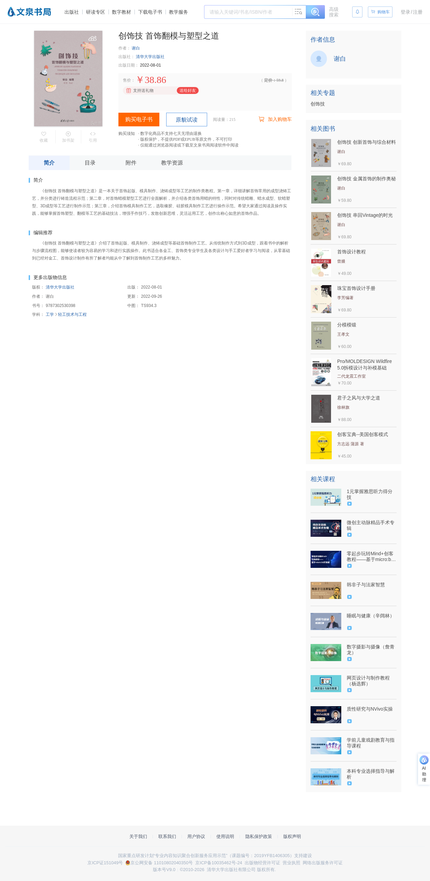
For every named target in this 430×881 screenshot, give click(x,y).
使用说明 (225, 836)
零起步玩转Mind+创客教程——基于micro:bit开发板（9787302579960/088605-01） (371, 556)
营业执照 (291, 862)
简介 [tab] (49, 163)
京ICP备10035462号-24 (218, 862)
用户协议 (196, 836)
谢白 (136, 48)
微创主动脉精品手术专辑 (371, 525)
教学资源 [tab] (172, 163)
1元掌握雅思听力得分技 (369, 494)
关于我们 (138, 836)
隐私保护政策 (258, 836)
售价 (127, 80)
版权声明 (292, 836)
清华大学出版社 (150, 56)
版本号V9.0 (164, 869)
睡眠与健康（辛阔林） (371, 615)
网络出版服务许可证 (323, 862)
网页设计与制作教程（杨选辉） (368, 680)
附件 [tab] (131, 163)
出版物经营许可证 (262, 862)
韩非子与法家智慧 (366, 584)
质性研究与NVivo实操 (370, 709)
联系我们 (167, 836)
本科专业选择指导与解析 (371, 774)
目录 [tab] (90, 163)
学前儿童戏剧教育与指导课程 (371, 743)
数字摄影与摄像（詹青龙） (371, 649)
